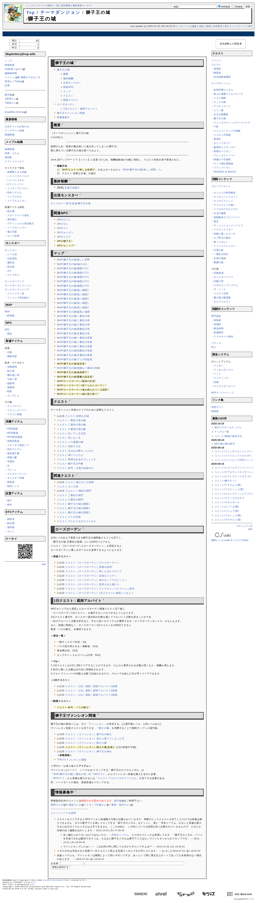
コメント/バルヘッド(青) (227, 515)
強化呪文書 (13, 453)
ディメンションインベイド (228, 225)
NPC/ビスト (64, 219)
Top (30, 12)
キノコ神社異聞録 (223, 163)
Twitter (18, 81)
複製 (208, 26)
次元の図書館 (221, 114)
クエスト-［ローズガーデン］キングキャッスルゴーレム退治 (100, 588)
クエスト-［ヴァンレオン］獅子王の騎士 (88, 734)
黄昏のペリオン (222, 151)
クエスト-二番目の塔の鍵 (71, 424)
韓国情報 (9, 134)
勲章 (9, 391)
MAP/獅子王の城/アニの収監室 (74, 359)
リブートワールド (14, 161)
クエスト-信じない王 (69, 437)
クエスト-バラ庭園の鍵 (70, 442)
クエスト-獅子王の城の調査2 (73, 508)
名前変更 (217, 26)
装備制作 (218, 332)
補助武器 (12, 356)
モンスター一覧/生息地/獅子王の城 (71, 203)
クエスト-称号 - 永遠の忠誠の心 (75, 468)
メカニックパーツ (17, 410)
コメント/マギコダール (227, 502)
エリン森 (218, 110)
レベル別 (12, 254)
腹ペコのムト (221, 242)
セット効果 (13, 235)
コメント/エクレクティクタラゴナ (233, 476)
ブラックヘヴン (222, 167)
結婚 (216, 382)
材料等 (11, 519)
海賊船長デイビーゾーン (227, 217)
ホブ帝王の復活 (222, 237)
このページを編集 (187, 26)
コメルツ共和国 (222, 135)
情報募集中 (63, 117)
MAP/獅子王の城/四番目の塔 (73, 329)
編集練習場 (11, 73)
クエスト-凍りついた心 (70, 455)
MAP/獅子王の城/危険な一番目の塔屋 (78, 368)
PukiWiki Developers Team (56, 880)
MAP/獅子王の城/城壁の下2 (73, 272)
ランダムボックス (223, 369)
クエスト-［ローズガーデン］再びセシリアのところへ (96, 580)
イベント (216, 60)
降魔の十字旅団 (222, 159)
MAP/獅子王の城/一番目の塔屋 (74, 337)
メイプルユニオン (17, 200)
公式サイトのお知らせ (17, 126)
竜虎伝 (217, 139)
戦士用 (11, 371)
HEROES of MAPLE (225, 171)
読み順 (11, 266)
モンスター (11, 250)
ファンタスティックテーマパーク (232, 122)
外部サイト (217, 407)
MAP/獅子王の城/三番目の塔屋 (74, 346)
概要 (65, 74)
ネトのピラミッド (223, 201)
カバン (11, 531)
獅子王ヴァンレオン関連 (71, 113)
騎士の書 (104, 728)
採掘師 (217, 324)
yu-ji (33, 882)
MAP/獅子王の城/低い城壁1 (73, 290)
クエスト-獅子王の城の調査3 (73, 512)
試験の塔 (218, 281)
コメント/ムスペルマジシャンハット (234, 467)
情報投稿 (9, 65)
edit (44, 564)
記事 (7, 85)
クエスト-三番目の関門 (70, 499)
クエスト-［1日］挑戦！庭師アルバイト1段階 (91, 686)
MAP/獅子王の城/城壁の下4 (73, 281)
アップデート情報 (14, 130)
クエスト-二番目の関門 (70, 495)
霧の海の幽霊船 (222, 297)
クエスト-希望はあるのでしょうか (76, 459)
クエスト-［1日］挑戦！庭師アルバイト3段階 (91, 695)
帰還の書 (12, 457)
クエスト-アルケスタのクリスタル (76, 521)
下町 (216, 126)
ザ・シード (220, 289)
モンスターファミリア (17, 289)
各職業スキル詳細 (17, 172)
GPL (84, 880)
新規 (49, 5)
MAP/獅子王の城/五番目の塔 (73, 333)
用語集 (8, 157)
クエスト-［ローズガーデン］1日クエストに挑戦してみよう (99, 593)
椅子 (9, 500)
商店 (9, 333)
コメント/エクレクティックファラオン (235, 493)
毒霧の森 (218, 262)
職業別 (217, 72)
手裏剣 (11, 461)
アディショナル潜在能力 (20, 223)
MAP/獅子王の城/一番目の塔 (73, 316)
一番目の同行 (221, 254)
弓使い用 (12, 379)
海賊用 (11, 387)
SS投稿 (9, 69)
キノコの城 (220, 102)
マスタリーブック (17, 473)
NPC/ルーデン (65, 232)
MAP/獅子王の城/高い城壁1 (73, 303)
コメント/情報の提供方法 (228, 436)
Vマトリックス (15, 184)
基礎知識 (9, 149)
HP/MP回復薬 (14, 437)
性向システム (14, 192)
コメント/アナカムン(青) (227, 485)
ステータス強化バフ (18, 445)
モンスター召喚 (15, 478)
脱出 (216, 221)
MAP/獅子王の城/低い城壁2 (73, 294)
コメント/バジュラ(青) (226, 511)
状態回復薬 (13, 441)
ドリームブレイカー (225, 246)
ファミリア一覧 (15, 293)
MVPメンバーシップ (222, 392)
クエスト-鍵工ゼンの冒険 (79, 482)
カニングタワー (222, 143)
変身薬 (11, 482)
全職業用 (12, 366)
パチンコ (216, 343)
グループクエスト (221, 186)
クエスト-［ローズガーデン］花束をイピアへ (91, 575)
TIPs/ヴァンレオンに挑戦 (71, 759)
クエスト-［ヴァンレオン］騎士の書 (86, 743)
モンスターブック (14, 281)
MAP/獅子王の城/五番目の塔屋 (74, 355)
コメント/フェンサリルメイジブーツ (234, 451)
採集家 (217, 320)
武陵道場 (218, 273)
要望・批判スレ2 (121, 804)
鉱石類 (11, 523)
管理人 (8, 81)
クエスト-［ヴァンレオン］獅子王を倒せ (88, 751)
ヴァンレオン (96, 724)
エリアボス (13, 275)
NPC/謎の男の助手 (224, 443)
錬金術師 (218, 328)
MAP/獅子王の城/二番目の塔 (73, 320)
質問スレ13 (57, 804)
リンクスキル (14, 196)
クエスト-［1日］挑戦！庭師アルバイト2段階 (91, 690)
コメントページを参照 (63, 813)
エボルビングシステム (226, 285)
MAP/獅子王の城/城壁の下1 (73, 268)
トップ (29, 5)
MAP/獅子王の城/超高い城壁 (73, 311)
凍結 (201, 26)
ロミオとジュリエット (226, 196)
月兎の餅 (218, 250)
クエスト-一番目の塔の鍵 (71, 420)
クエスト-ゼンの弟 (67, 486)
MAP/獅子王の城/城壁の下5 (73, 285)
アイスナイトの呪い (225, 205)
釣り (213, 347)
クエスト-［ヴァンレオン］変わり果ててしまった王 (95, 738)
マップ (67, 91)
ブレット (12, 469)
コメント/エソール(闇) (226, 506)
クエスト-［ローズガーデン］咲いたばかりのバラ (93, 571)
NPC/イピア (64, 236)
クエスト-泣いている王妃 (71, 433)
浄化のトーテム (120, 834)
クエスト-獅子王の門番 (70, 463)
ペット (217, 374)
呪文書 (11, 211)
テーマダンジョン (60, 12)
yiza (32, 884)
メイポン (218, 365)
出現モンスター (72, 82)
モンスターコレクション (18, 285)
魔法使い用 (13, 375)
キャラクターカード (225, 386)
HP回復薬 (12, 428)
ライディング (221, 378)
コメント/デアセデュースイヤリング (234, 472)
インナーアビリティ (18, 188)
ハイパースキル (15, 180)
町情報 (11, 315)
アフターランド (222, 106)
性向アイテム (14, 449)
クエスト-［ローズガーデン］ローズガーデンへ (92, 562)
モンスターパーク (223, 277)
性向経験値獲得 (222, 77)
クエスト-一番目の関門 (78, 490)
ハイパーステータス (18, 176)
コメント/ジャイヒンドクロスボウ (233, 455)
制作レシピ (13, 486)
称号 (9, 504)
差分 (227, 26)
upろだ (19, 69)
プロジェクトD (244, 526)
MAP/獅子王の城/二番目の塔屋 (74, 342)
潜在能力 (12, 219)
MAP (7, 311)
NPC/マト (62, 228)
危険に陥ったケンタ (225, 233)
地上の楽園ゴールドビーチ (228, 94)
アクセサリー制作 (223, 336)
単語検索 (65, 5)
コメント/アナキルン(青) (227, 519)
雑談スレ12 (75, 804)
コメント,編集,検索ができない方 (22, 77)
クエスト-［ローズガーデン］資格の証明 (88, 567)
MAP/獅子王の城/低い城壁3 (73, 298)
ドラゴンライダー (223, 229)
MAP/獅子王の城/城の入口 (72, 264)
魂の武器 (12, 231)
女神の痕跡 (220, 258)
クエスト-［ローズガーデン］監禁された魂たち (92, 584)
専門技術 (216, 316)
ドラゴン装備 (14, 414)
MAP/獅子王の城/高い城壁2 (73, 307)
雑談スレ (11, 103)
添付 (250, 26)
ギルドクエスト (222, 301)
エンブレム (13, 395)
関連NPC (68, 87)
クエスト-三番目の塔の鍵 (71, 429)
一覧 (56, 5)
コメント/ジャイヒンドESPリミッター (235, 460)
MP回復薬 (12, 432)
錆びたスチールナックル (227, 427)
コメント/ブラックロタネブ (229, 498)
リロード (40, 5)
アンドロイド (14, 406)
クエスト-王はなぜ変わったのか (75, 450)
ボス (9, 270)
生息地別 (12, 258)
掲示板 (8, 94)
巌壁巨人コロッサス (225, 147)
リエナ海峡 (220, 98)
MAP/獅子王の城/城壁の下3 (73, 277)
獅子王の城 (63, 69)
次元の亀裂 (220, 213)
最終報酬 (68, 78)
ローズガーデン (66, 104)
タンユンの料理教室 (225, 192)
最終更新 (77, 5)
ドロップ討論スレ (96, 804)
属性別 (11, 262)
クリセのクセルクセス (226, 209)
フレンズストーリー (225, 155)
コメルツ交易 (221, 293)
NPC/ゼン (62, 224)
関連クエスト (70, 100)
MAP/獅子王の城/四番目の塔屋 (74, 350)
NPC (7, 329)
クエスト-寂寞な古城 (77, 416)
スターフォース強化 (18, 215)
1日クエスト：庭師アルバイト (80, 108)
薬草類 (11, 527)
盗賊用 (11, 383)
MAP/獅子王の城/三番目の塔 (73, 324)
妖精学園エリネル (223, 89)
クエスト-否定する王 (69, 446)
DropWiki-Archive (14, 112)
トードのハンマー (17, 227)
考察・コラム (12, 153)
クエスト (68, 95)
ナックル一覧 (221, 431)
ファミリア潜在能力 (18, 297)
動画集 (215, 411)
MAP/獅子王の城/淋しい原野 (139, 169)
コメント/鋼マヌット (225, 480)
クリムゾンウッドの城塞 (227, 130)
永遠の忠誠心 (72, 187)
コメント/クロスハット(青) (229, 489)
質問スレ (11, 98)
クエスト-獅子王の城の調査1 (73, 504)
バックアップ (239, 26)
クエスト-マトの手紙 (69, 517)
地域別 (217, 68)
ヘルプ (88, 5)
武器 (9, 352)
